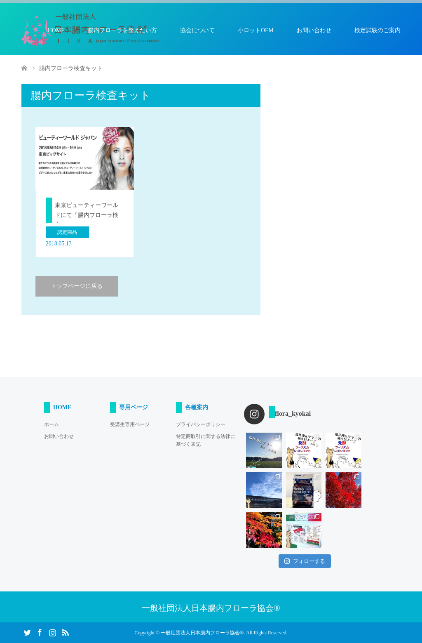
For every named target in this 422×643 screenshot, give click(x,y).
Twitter (27, 632)
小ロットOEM (256, 30)
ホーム (51, 424)
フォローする (304, 561)
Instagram (52, 632)
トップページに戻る (77, 286)
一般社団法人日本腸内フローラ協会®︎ (211, 607)
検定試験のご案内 (377, 30)
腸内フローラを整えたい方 (122, 30)
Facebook (40, 632)
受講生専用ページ (130, 424)
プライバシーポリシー (200, 424)
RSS (65, 632)
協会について (197, 30)
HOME (56, 30)
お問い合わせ (314, 30)
